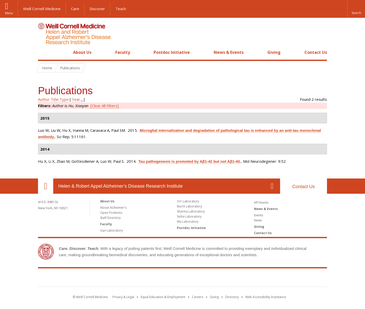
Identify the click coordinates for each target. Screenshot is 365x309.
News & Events (229, 52)
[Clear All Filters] (104, 105)
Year (76, 99)
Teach (120, 8)
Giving (274, 52)
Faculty (122, 52)
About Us (82, 52)
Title (55, 99)
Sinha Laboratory (189, 216)
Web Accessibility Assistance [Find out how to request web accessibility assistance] (265, 297)
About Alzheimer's (113, 207)
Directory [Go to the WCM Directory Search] (232, 297)
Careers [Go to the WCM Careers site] (197, 297)
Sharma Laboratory (191, 211)
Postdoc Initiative (172, 52)
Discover (97, 8)
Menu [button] (9, 13)
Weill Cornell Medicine (42, 8)
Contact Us (315, 52)
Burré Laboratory (189, 206)
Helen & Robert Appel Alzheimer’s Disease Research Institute (120, 186)
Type (64, 99)
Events (258, 215)
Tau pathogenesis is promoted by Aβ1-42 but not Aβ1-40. (189, 161)
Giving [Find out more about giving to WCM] (214, 297)
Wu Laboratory (187, 221)
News (258, 220)
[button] (356, 9)
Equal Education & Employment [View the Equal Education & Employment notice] (163, 297)
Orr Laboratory (188, 201)
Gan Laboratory (111, 230)
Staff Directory (110, 218)
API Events (261, 202)
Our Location (45, 186)
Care (75, 8)
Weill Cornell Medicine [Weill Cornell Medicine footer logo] (182, 278)
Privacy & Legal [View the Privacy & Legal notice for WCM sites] (123, 297)
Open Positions (111, 212)
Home (44, 52)
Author (44, 99)
